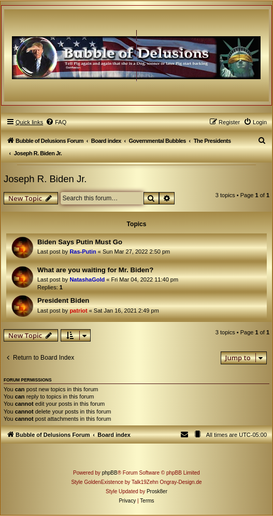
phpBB (110, 473)
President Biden (63, 300)
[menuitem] (56, 122)
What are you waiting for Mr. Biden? (95, 270)
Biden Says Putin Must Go (79, 242)
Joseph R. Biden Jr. (45, 178)
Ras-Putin (82, 251)
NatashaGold (87, 279)
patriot (78, 310)
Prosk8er (157, 491)
